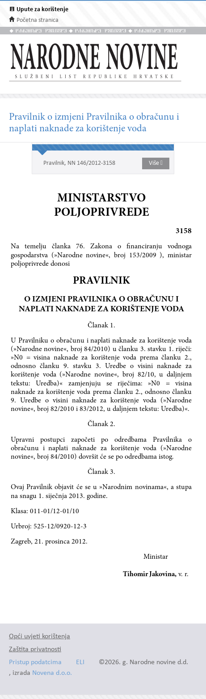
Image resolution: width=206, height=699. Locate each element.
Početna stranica (38, 20)
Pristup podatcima (35, 662)
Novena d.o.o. (52, 673)
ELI (80, 662)
